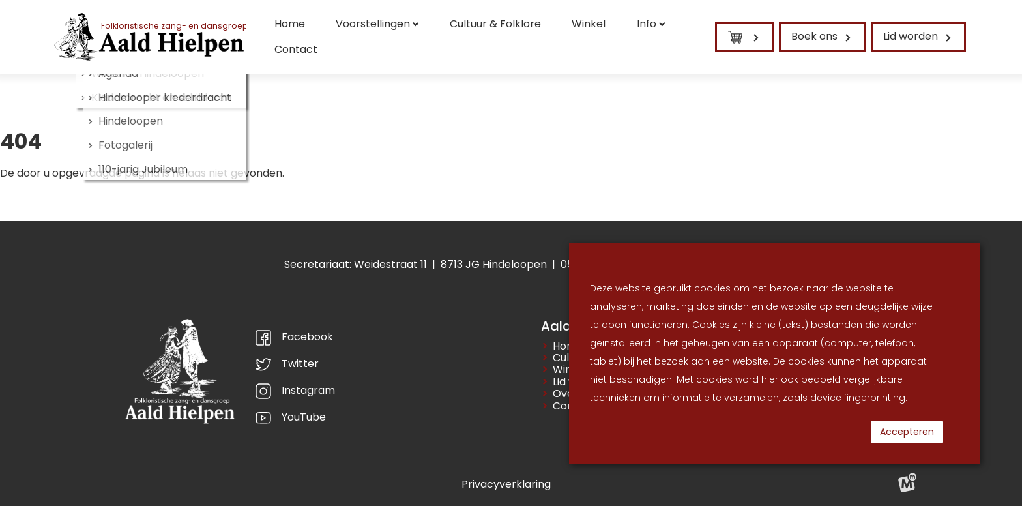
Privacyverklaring (506, 484)
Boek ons (814, 36)
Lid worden (910, 36)
